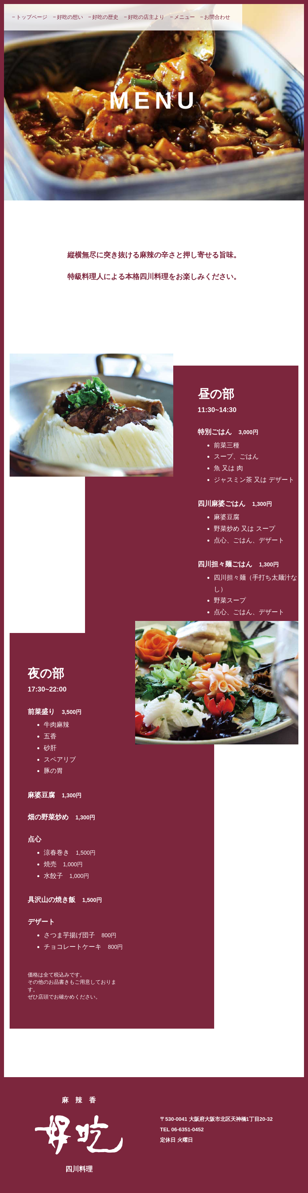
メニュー (184, 17)
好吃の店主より (146, 17)
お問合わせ (217, 17)
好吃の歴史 (105, 17)
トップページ (31, 17)
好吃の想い (70, 17)
